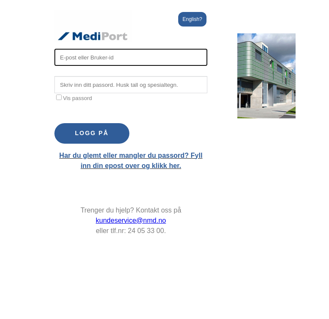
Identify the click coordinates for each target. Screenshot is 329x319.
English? (192, 19)
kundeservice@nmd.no (131, 220)
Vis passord (74, 98)
